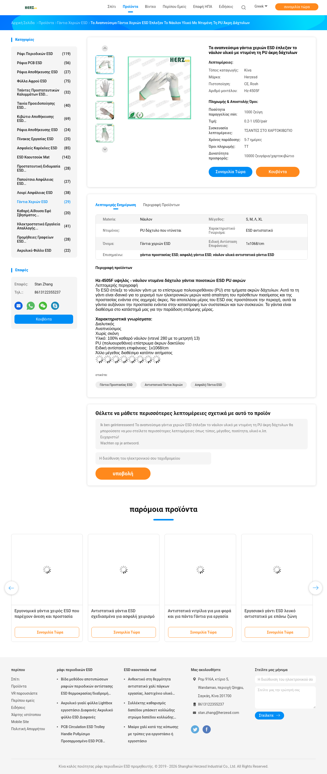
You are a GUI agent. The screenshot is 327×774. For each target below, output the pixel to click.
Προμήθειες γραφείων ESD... (44, 239)
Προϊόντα (18, 686)
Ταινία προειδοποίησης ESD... (44, 105)
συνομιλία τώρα (296, 7)
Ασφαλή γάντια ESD (208, 385)
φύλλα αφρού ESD (44, 81)
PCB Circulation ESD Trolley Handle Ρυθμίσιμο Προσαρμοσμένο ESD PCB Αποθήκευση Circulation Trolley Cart (86, 735)
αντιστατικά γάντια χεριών (164, 385)
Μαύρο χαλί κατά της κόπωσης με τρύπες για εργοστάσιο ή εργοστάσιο (153, 734)
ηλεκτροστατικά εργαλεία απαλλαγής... (44, 226)
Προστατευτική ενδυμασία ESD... (44, 168)
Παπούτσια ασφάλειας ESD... (44, 181)
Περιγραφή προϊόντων (161, 205)
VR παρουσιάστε (24, 693)
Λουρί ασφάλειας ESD (44, 192)
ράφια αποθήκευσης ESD (44, 72)
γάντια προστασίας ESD (116, 385)
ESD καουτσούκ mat (44, 157)
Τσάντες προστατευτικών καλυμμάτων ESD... (44, 92)
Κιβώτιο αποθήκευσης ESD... (44, 119)
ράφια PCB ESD (44, 62)
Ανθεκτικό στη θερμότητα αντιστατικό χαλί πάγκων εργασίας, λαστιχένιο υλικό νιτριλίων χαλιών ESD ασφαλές (153, 687)
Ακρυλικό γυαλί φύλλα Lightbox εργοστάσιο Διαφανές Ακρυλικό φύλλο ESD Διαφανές (87, 710)
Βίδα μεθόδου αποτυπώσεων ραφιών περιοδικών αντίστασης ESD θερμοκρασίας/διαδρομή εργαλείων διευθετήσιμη (87, 687)
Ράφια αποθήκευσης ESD (44, 129)
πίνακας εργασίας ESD (44, 138)
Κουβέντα (44, 319)
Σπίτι (15, 679)
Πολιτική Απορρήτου (28, 729)
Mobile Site (20, 722)
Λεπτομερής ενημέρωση (115, 205)
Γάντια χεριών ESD (44, 201)
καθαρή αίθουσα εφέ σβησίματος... (44, 213)
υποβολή (123, 474)
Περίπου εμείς (23, 700)
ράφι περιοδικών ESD (44, 53)
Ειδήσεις (18, 708)
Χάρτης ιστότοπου (26, 715)
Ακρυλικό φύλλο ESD (44, 250)
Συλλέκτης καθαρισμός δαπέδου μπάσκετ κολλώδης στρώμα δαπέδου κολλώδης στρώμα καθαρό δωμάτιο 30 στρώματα (151, 711)
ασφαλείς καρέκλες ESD (44, 148)
